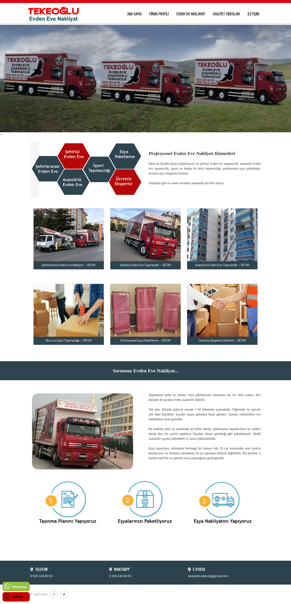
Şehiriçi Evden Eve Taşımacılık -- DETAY (145, 265)
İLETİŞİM (254, 13)
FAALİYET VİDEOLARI (227, 13)
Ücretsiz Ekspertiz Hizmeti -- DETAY (222, 340)
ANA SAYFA (135, 13)
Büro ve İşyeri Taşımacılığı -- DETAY (69, 340)
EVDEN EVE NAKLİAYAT (191, 13)
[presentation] (0, 134)
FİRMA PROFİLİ (159, 13)
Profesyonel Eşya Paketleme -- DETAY (145, 340)
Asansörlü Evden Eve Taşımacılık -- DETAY (222, 265)
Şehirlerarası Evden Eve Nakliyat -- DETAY (69, 265)
